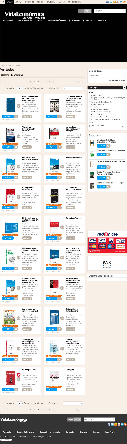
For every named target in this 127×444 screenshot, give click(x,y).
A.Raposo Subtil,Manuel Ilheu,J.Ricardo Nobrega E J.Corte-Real (107, 99)
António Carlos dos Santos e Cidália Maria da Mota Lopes (105, 120)
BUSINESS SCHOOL (74, 2)
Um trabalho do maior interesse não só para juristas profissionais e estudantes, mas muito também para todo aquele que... (30, 380)
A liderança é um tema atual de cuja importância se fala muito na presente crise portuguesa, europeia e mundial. (30, 138)
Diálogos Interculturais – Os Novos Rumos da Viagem (73, 342)
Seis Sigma (70, 369)
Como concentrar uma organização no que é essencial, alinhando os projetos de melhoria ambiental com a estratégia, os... (30, 259)
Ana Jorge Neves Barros (100, 109)
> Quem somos (22, 437)
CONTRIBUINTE (28, 2)
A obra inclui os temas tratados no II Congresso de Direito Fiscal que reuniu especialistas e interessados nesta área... (30, 198)
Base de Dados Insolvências (50, 432)
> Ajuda (48, 437)
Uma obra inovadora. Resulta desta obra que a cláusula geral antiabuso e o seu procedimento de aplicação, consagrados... (74, 289)
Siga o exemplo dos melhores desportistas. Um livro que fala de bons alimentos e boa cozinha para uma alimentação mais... (30, 320)
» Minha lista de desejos (117, 80)
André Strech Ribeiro (99, 117)
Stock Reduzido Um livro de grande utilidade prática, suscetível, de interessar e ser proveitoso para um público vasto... (74, 259)
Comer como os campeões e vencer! (30, 310)
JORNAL (18, 2)
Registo (88, 10)
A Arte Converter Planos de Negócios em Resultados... (29, 281)
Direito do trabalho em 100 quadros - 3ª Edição (30, 220)
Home (3, 2)
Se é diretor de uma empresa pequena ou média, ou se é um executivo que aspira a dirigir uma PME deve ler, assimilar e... (73, 168)
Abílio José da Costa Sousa (101, 102)
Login (81, 10)
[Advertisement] (63, 42)
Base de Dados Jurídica (25, 432)
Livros (10, 65)
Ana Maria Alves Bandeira (100, 112)
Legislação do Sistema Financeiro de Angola (73, 129)
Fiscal (39, 20)
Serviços (96, 432)
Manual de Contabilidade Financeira (111, 151)
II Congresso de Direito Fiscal (28, 189)
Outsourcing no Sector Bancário (72, 310)
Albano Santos (97, 107)
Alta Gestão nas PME (74, 157)
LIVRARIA (10, 2)
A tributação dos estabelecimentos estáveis (73, 250)
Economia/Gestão (25, 20)
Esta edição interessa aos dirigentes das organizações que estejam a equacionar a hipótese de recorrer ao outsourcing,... (74, 320)
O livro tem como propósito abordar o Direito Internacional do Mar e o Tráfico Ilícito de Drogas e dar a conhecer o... (30, 107)
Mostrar (10, 88)
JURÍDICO (40, 2)
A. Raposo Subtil (97, 95)
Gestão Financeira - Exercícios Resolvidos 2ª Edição (108, 173)
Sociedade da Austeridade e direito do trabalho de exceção (30, 342)
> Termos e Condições (36, 437)
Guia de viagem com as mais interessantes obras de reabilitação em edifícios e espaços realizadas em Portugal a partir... (74, 107)
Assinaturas (8, 20)
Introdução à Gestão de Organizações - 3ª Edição (106, 141)
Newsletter (83, 432)
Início (3, 65)
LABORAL (62, 2)
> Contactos (5, 440)
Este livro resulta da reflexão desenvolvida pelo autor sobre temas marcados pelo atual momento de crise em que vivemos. (30, 350)
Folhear (12, 144)
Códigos (89, 20)
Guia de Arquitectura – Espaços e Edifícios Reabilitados (74, 99)
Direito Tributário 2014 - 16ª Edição (110, 183)
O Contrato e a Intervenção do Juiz (73, 189)
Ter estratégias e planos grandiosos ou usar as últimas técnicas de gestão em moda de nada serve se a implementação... (30, 289)
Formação (70, 432)
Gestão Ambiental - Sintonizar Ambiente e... (30, 250)
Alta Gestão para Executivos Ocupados (30, 158)
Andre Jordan (96, 114)
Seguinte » (79, 82)
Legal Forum (109, 432)
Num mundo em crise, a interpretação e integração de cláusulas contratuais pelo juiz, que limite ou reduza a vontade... (74, 198)
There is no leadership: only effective (28, 129)
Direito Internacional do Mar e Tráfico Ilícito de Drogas (30, 99)
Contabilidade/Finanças (57, 20)
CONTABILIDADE (50, 2)
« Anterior (4, 82)
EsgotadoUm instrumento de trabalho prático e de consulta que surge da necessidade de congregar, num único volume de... (74, 139)
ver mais (27, 116)
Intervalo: (92, 125)
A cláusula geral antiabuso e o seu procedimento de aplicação (73, 281)
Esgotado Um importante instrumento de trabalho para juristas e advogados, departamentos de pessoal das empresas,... (30, 229)
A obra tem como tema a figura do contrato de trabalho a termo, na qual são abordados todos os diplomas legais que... (74, 229)
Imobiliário (76, 20)
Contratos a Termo (73, 218)
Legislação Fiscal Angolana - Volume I (111, 162)
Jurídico (100, 20)
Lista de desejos (96, 71)
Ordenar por (54, 88)
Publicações (7, 432)
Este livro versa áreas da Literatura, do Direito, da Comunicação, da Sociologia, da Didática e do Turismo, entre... (74, 349)
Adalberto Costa (97, 104)
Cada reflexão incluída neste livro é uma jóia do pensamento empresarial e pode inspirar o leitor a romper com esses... (30, 167)
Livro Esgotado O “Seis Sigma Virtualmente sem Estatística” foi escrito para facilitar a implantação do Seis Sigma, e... (74, 380)
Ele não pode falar (29, 369)
